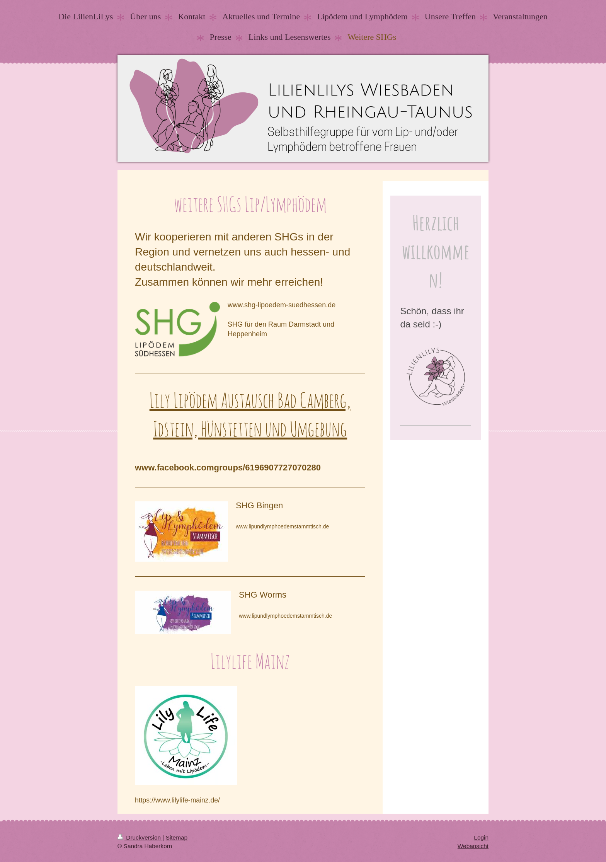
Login (481, 837)
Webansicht (473, 846)
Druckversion (139, 837)
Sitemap (176, 837)
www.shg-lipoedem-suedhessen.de (281, 305)
